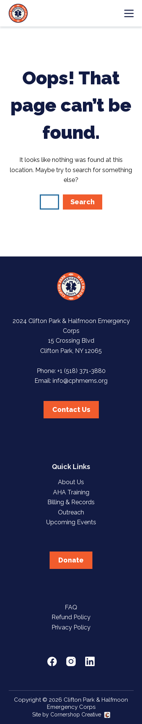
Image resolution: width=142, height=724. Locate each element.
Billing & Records (71, 502)
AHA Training (71, 492)
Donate (71, 560)
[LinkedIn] (90, 661)
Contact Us (71, 409)
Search (82, 202)
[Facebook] (52, 661)
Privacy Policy (71, 627)
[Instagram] (71, 661)
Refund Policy (71, 617)
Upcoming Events (71, 522)
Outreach (71, 512)
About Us (71, 482)
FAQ (71, 607)
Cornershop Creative (75, 715)
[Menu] (129, 13)
